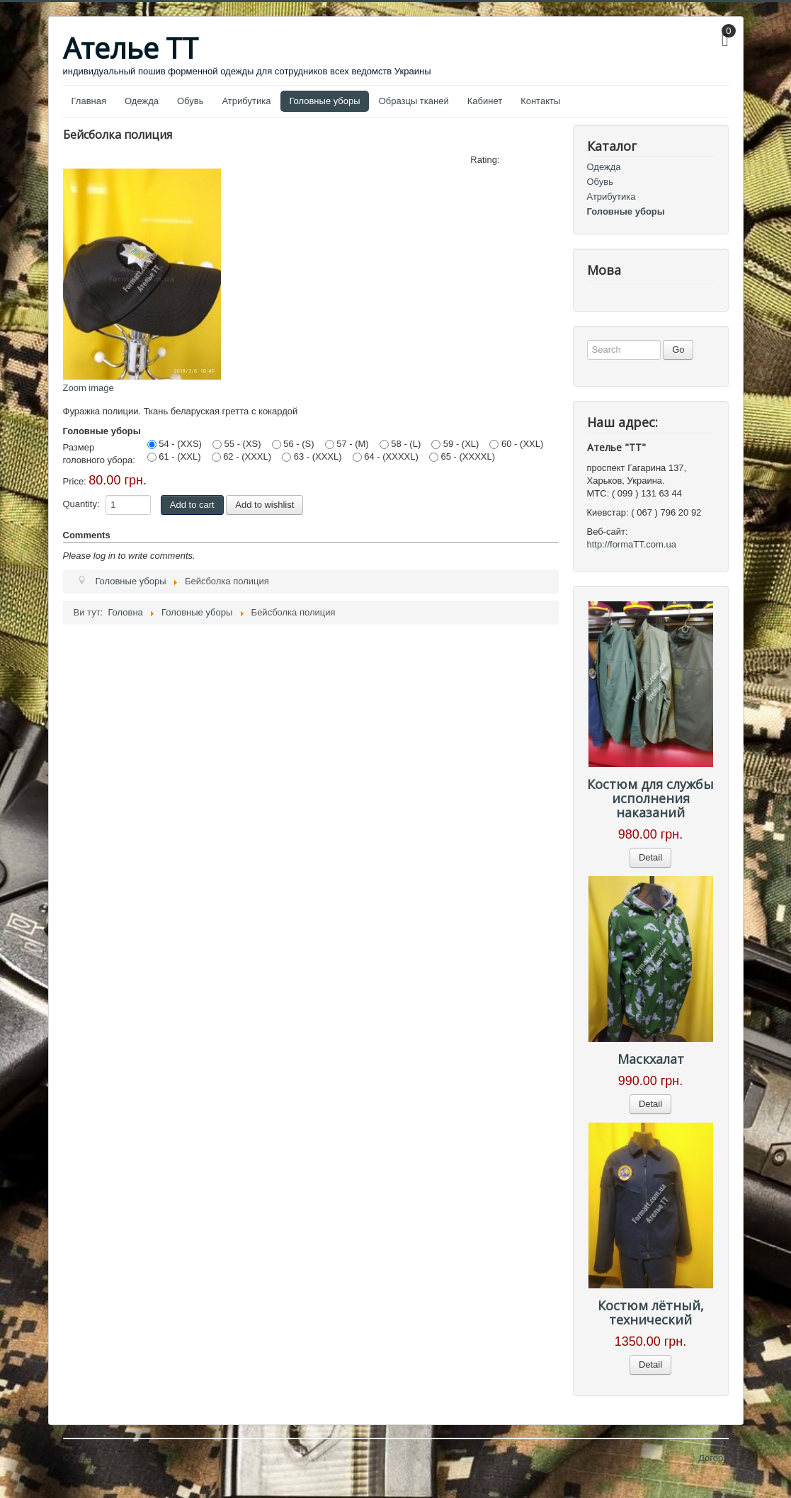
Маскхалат (651, 1058)
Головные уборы (324, 101)
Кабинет (484, 101)
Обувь (190, 101)
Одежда (142, 101)
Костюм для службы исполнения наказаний (650, 798)
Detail (650, 857)
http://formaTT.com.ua (631, 544)
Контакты (540, 101)
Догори (713, 1458)
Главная (89, 101)
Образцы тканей (414, 101)
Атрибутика (246, 101)
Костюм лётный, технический (651, 1312)
